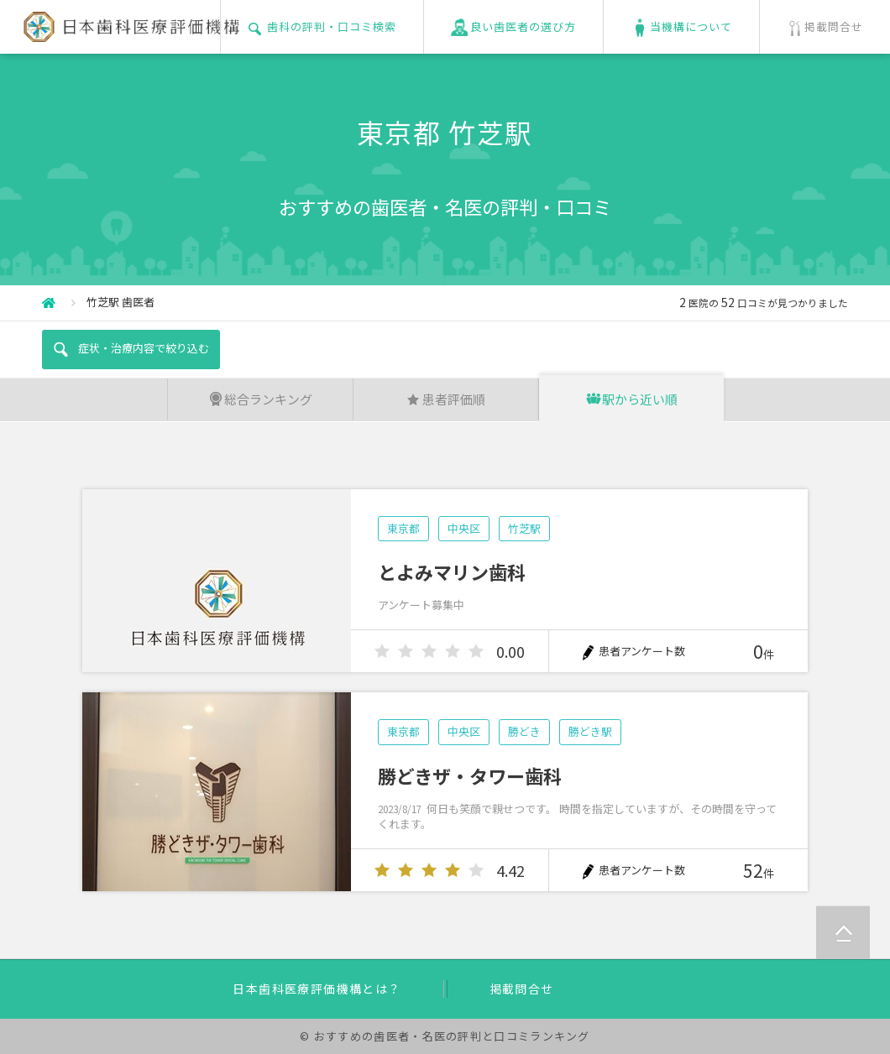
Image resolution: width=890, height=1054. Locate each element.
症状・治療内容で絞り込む (130, 349)
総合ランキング (259, 399)
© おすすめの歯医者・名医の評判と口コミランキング (445, 1036)
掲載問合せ (522, 988)
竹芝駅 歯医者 (120, 302)
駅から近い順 (631, 399)
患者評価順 (445, 399)
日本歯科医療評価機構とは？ (316, 988)
